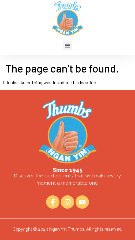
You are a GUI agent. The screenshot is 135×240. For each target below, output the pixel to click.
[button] (67, 41)
